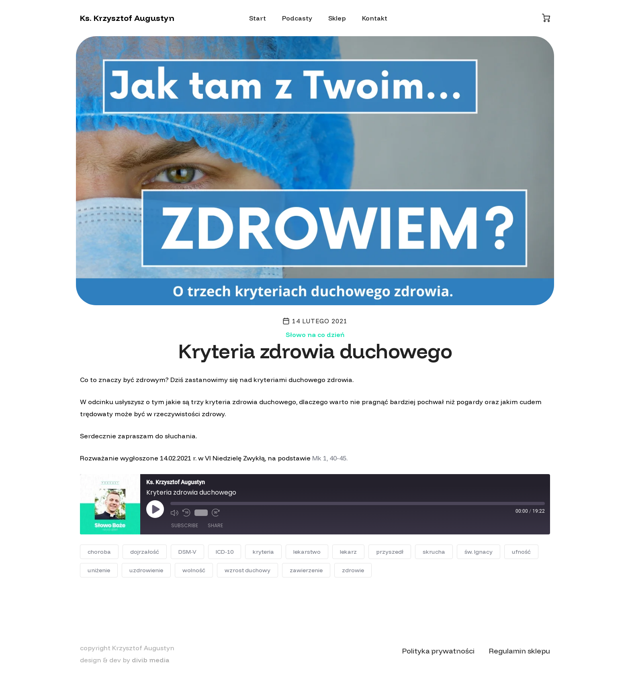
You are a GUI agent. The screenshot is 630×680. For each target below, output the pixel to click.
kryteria (263, 551)
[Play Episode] (155, 509)
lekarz (348, 551)
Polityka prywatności (438, 650)
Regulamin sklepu (519, 650)
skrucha (434, 551)
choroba (99, 551)
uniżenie (99, 570)
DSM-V (187, 551)
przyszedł (389, 551)
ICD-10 (224, 551)
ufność (521, 551)
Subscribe (184, 525)
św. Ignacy (478, 551)
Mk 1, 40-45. (330, 458)
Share (215, 525)
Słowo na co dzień (315, 335)
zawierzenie (306, 570)
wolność (193, 570)
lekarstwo (307, 551)
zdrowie (353, 570)
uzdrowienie (146, 570)
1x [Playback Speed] (201, 513)
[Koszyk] (546, 18)
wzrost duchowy (247, 570)
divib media (151, 660)
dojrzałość (144, 551)
